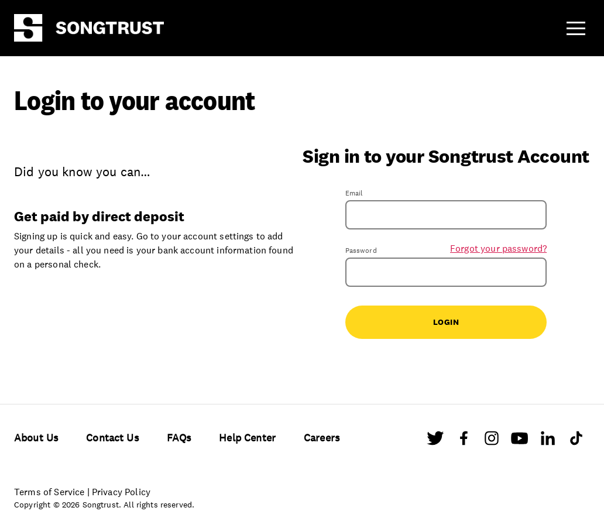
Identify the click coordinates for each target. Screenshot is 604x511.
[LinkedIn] (548, 440)
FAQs (179, 437)
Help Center (247, 437)
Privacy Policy (121, 492)
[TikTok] (576, 440)
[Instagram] (492, 440)
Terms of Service (49, 492)
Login (446, 322)
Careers (321, 437)
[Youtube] (520, 440)
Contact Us (112, 437)
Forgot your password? (498, 248)
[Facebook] (463, 440)
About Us (36, 437)
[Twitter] (435, 440)
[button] (576, 28)
